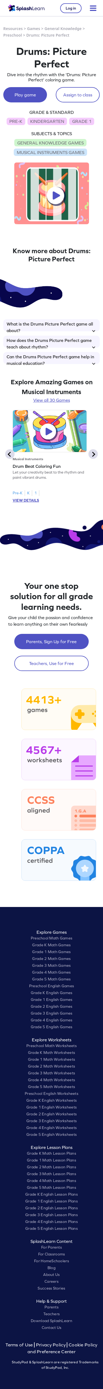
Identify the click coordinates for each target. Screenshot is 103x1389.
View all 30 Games (51, 400)
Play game (25, 94)
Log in (71, 8)
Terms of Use (19, 1344)
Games (33, 28)
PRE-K (15, 121)
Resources (13, 28)
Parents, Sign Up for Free (51, 641)
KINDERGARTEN (47, 121)
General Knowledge (63, 28)
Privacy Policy (51, 1344)
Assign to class (77, 94)
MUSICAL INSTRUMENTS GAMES (50, 152)
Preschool (12, 35)
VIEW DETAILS (26, 500)
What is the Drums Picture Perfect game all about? (51, 326)
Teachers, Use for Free (51, 663)
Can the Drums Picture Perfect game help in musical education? (51, 359)
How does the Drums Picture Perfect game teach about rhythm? (51, 343)
